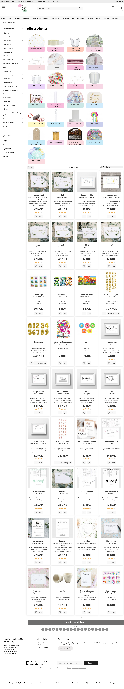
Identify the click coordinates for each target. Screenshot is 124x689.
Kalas (9, 18)
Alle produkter (27, 18)
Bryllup (3, 18)
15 (92, 629)
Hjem (3, 22)
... (103, 629)
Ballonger (90, 18)
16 (96, 629)
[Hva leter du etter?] (60, 8)
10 (75, 629)
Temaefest (17, 18)
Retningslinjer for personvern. (76, 668)
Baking (98, 18)
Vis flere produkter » (75, 622)
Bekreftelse (115, 18)
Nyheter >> (55, 1)
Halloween (106, 18)
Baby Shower (55, 18)
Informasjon (119, 1)
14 (89, 629)
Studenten (46, 18)
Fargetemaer (65, 18)
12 (82, 629)
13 (85, 629)
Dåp (73, 18)
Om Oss (40, 645)
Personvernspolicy (43, 647)
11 (78, 629)
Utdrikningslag (81, 18)
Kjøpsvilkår (41, 643)
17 (99, 629)
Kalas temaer (37, 18)
